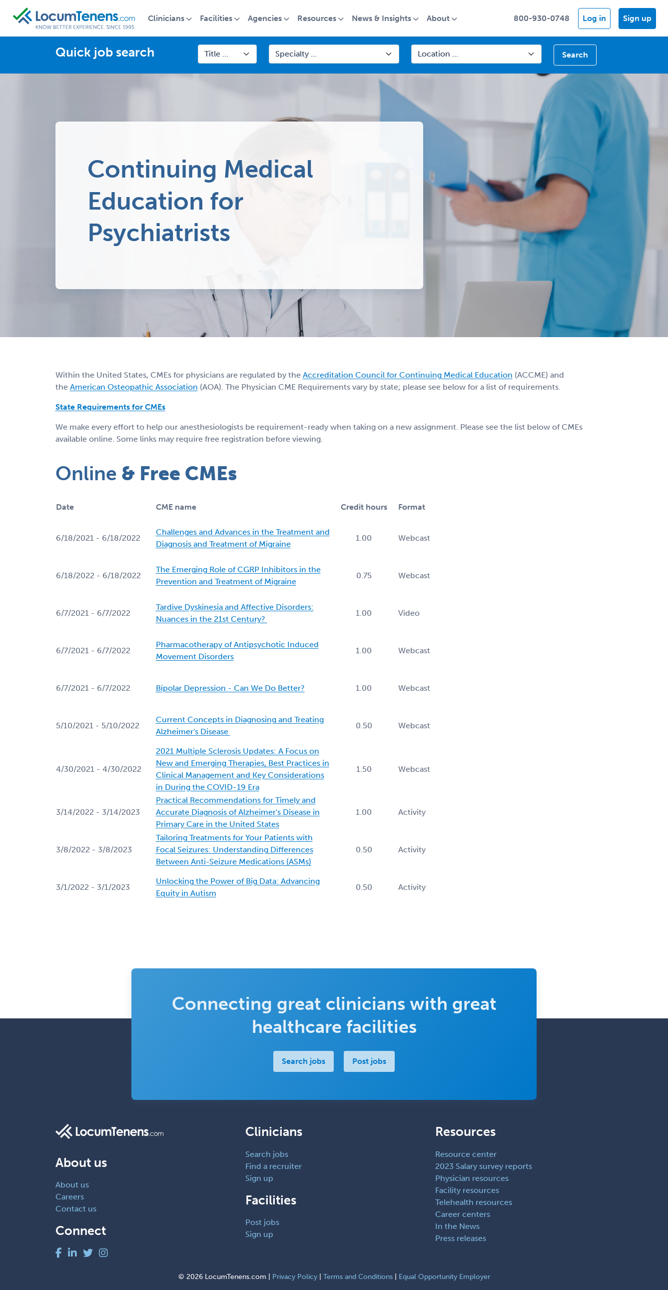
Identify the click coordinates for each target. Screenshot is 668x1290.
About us (72, 1185)
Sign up (637, 18)
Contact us (75, 1209)
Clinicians (167, 18)
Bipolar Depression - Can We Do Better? (230, 688)
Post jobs (369, 1061)
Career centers (462, 1214)
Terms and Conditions (358, 1276)
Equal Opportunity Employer (444, 1276)
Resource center (466, 1154)
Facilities (217, 18)
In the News (457, 1226)
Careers (69, 1197)
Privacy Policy (294, 1276)
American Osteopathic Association (134, 387)
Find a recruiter (273, 1166)
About (439, 18)
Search (575, 55)
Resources (317, 18)
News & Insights (382, 18)
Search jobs (303, 1061)
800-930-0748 (542, 18)
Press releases (460, 1238)
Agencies (266, 18)
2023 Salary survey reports (483, 1166)
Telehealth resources (473, 1202)
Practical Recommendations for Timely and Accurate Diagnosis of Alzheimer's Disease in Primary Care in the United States (238, 812)
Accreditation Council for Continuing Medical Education (408, 375)
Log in (594, 18)
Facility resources (467, 1190)
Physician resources (472, 1178)
